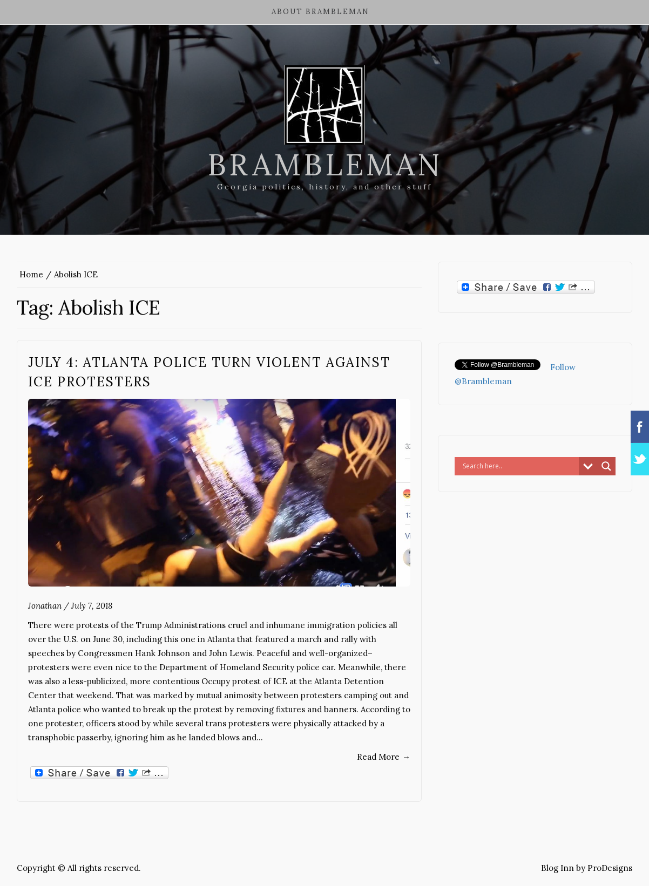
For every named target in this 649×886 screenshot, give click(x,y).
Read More (383, 757)
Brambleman (324, 164)
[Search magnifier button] (606, 466)
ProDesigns (609, 868)
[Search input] (519, 466)
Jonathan (45, 606)
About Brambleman (320, 11)
